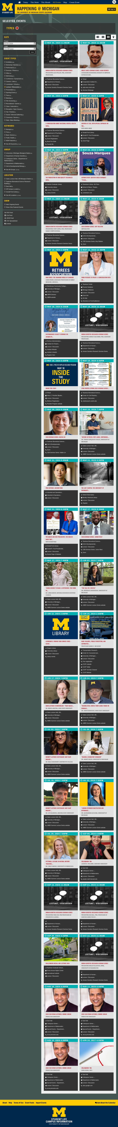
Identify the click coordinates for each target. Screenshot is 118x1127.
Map (65, 2)
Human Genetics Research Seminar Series (59, 70)
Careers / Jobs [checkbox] (11, 81)
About (5, 1102)
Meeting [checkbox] (9, 98)
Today (25, 2)
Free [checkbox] (8, 132)
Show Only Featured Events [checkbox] (14, 207)
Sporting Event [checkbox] (11, 92)
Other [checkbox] (8, 73)
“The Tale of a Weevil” (88, 588)
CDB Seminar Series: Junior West (91, 537)
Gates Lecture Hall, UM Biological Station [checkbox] (19, 178)
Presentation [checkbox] (11, 90)
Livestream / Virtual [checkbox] (12, 84)
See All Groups (12, 169)
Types (13, 28)
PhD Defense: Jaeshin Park (54, 488)
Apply (32, 52)
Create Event (74, 2)
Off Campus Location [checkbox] (13, 189)
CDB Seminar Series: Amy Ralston (92, 227)
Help (10, 1102)
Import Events (41, 1102)
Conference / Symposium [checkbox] (14, 78)
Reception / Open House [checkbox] (14, 109)
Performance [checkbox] (11, 67)
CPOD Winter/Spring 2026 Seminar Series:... (95, 388)
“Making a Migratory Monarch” (91, 757)
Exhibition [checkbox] (10, 62)
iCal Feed (8, 215)
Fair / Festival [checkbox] (11, 112)
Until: (6, 46)
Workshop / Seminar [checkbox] (13, 65)
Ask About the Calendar (105, 1102)
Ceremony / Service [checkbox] (12, 117)
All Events (57, 2)
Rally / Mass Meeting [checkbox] (13, 120)
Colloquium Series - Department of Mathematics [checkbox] (15, 159)
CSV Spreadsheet (10, 221)
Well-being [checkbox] (10, 76)
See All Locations (13, 195)
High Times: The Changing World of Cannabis (60, 277)
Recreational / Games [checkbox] (13, 103)
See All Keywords (13, 144)
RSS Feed (8, 212)
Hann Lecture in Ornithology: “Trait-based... (60, 706)
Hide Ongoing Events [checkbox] (12, 204)
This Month (45, 2)
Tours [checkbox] (8, 95)
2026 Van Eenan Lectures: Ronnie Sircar (58, 1014)
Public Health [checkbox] (11, 138)
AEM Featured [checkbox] (11, 140)
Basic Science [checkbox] (11, 135)
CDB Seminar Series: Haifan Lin (55, 437)
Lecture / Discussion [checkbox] (13, 87)
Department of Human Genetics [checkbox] (16, 156)
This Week (35, 2)
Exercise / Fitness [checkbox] (12, 70)
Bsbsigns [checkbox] (9, 129)
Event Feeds (29, 1102)
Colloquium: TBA (86, 861)
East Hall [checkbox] (9, 186)
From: (6, 41)
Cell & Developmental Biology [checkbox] (15, 166)
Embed (7, 223)
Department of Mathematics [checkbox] (15, 163)
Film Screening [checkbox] (11, 101)
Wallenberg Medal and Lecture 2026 (58, 963)
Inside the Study (51, 388)
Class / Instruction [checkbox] (12, 106)
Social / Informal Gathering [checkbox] (15, 114)
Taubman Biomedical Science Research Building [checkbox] (17, 182)
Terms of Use (18, 1102)
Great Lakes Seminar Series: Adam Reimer (95, 70)
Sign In (111, 9)
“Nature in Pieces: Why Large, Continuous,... (95, 437)
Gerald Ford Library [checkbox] (12, 192)
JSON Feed (9, 218)
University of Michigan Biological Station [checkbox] (19, 153)
